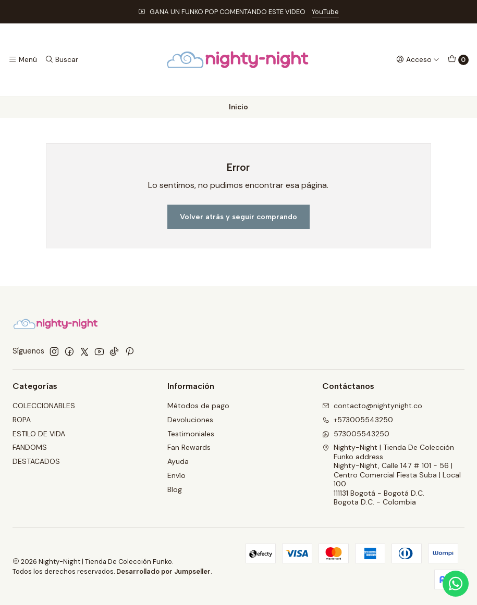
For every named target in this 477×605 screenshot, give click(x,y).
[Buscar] (61, 59)
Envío (176, 475)
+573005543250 (357, 419)
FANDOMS (30, 447)
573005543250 (355, 433)
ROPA (22, 419)
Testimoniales (190, 433)
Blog (174, 489)
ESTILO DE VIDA (39, 433)
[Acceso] (418, 59)
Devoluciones (190, 419)
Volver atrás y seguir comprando (238, 216)
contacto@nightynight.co (372, 405)
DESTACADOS (36, 461)
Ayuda (178, 461)
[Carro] (458, 60)
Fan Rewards (189, 447)
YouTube (325, 11)
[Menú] (22, 59)
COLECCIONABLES (44, 405)
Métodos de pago (198, 405)
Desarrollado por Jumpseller (163, 571)
